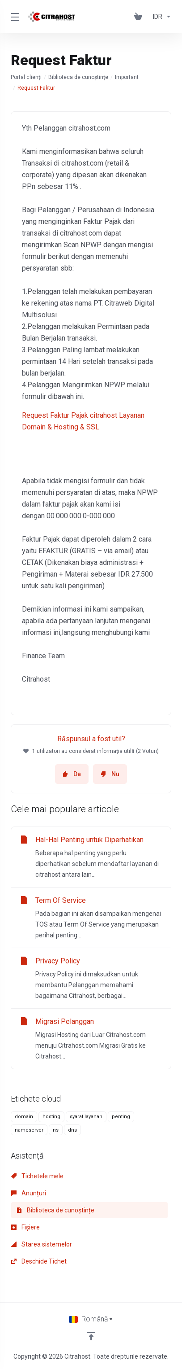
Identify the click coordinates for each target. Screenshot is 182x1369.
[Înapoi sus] (91, 1336)
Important (127, 77)
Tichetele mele (37, 1176)
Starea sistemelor (41, 1244)
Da (72, 774)
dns (72, 1130)
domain (24, 1117)
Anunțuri (28, 1193)
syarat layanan (86, 1117)
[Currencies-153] (160, 17)
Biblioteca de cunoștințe (78, 77)
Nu (110, 774)
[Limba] (91, 1319)
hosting (51, 1117)
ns (56, 1130)
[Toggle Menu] (14, 16)
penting (121, 1117)
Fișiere (25, 1227)
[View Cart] (140, 17)
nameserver (29, 1130)
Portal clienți (26, 77)
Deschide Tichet (39, 1261)
